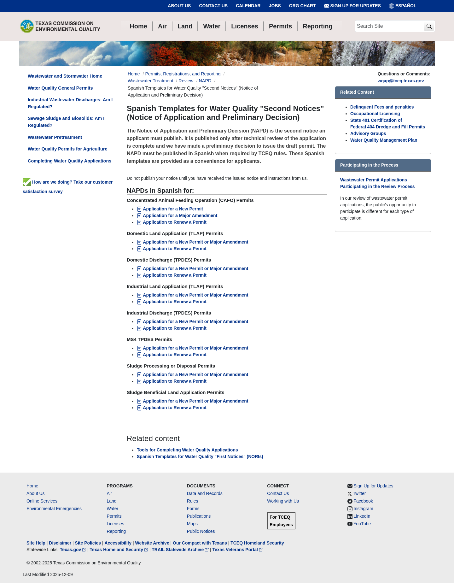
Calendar (248, 5)
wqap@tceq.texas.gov (401, 80)
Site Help (35, 542)
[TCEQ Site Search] (428, 26)
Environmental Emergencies (54, 508)
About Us (179, 5)
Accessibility (118, 542)
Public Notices (201, 531)
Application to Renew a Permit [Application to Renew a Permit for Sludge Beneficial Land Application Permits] (172, 407)
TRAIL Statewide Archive (181, 549)
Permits (114, 516)
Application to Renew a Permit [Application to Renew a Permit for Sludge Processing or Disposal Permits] (172, 381)
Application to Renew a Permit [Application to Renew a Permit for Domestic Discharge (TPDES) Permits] (172, 275)
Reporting (116, 531)
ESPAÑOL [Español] (402, 6)
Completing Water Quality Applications (69, 160)
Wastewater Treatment (150, 80)
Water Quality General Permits (60, 88)
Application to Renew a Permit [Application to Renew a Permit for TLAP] (172, 248)
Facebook (363, 501)
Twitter (359, 493)
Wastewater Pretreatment (55, 137)
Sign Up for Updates (352, 6)
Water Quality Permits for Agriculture (67, 148)
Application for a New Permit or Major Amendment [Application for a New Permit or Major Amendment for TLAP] (192, 241)
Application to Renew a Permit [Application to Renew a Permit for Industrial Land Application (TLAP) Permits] (172, 301)
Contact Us (213, 5)
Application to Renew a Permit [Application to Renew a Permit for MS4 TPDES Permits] (172, 354)
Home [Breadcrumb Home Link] (134, 73)
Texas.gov (73, 549)
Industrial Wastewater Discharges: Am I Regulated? (70, 103)
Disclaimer (60, 542)
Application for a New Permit (170, 208)
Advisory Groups (368, 133)
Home (32, 485)
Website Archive (152, 542)
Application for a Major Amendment (177, 215)
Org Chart (302, 5)
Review (185, 80)
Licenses (115, 523)
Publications (199, 516)
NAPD (205, 80)
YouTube (362, 523)
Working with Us (283, 501)
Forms (193, 508)
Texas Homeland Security (119, 549)
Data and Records (205, 493)
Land (111, 501)
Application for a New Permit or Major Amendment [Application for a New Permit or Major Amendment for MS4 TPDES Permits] (192, 347)
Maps (192, 523)
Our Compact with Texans (200, 542)
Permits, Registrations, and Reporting (182, 73)
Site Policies (88, 542)
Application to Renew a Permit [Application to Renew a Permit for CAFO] (172, 222)
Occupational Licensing (375, 113)
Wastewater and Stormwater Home (65, 76)
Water (112, 508)
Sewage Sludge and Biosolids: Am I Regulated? (66, 122)
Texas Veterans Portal (237, 549)
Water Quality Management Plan (383, 140)
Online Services (41, 501)
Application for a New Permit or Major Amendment (192, 268)
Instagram (363, 508)
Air (109, 493)
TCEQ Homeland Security (257, 542)
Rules (192, 501)
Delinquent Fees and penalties (382, 106)
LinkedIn (362, 516)
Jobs (275, 5)
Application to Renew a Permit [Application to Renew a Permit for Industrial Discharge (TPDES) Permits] (172, 328)
